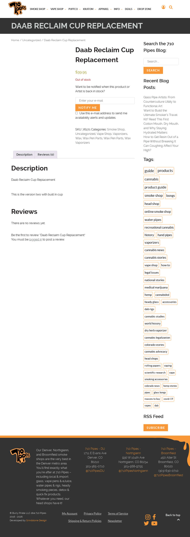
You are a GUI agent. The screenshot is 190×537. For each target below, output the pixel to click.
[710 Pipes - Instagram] (148, 518)
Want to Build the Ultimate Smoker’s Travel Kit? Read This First (160, 115)
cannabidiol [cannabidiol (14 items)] (162, 294)
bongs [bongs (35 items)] (170, 195)
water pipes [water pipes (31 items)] (153, 220)
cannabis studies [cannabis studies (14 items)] (155, 316)
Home (15, 40)
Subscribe (156, 427)
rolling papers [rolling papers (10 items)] (152, 365)
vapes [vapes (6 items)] (148, 405)
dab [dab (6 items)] (156, 405)
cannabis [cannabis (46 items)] (151, 179)
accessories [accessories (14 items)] (169, 301)
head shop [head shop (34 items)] (152, 204)
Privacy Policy (92, 513)
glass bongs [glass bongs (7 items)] (160, 392)
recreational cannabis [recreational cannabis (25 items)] (159, 227)
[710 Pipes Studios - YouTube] (154, 524)
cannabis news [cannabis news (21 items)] (154, 250)
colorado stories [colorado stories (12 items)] (154, 344)
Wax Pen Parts (92, 138)
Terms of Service (118, 513)
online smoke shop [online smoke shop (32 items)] (158, 211)
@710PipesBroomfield (168, 475)
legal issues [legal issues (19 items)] (152, 272)
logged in (35, 239)
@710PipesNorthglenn (133, 471)
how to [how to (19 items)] (165, 265)
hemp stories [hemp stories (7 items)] (170, 386)
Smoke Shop (116, 129)
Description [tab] (24, 154)
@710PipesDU (95, 471)
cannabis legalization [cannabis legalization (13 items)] (157, 337)
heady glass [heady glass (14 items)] (152, 301)
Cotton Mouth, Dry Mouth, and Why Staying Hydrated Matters (161, 128)
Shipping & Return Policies (84, 520)
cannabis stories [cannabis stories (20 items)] (155, 257)
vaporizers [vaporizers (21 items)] (152, 242)
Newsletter (115, 520)
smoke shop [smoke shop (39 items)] (154, 195)
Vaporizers (120, 134)
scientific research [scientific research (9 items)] (155, 372)
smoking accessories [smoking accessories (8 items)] (156, 379)
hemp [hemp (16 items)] (148, 294)
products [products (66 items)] (165, 170)
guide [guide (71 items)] (149, 171)
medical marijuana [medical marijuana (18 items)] (156, 287)
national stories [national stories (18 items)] (154, 280)
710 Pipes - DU (95, 448)
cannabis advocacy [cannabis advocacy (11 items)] (156, 351)
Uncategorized (31, 40)
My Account (69, 513)
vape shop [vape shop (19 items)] (151, 265)
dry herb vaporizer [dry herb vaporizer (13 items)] (156, 330)
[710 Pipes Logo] (17, 8)
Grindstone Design (36, 520)
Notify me (87, 107)
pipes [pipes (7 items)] (147, 392)
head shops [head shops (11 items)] (151, 358)
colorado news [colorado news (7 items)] (152, 386)
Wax (78, 138)
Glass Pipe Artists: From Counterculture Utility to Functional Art (160, 102)
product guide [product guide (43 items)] (155, 187)
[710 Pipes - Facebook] (154, 518)
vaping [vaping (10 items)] (168, 365)
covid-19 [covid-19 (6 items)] (168, 399)
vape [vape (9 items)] (172, 372)
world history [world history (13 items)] (153, 323)
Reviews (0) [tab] (46, 154)
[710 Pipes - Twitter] (147, 524)
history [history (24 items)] (149, 235)
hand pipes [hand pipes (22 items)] (165, 235)
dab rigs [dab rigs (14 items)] (149, 309)
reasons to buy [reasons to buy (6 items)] (152, 399)
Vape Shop (104, 134)
